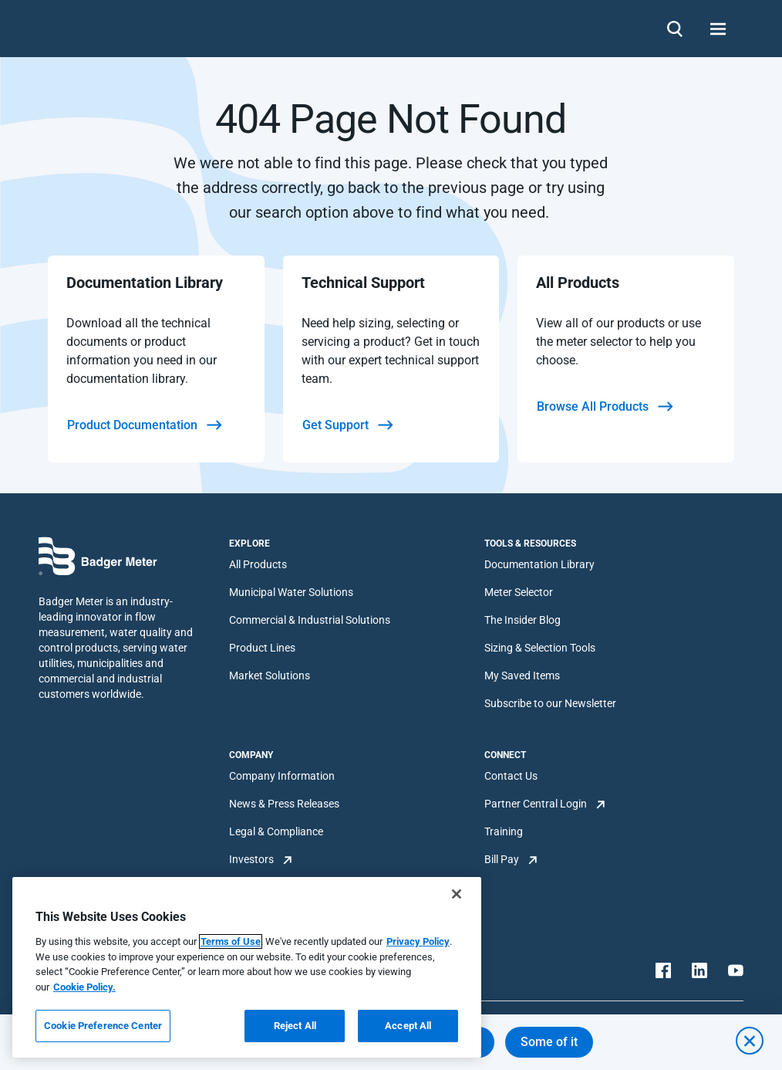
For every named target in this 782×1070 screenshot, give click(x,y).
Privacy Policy (418, 941)
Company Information (282, 776)
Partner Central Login (535, 803)
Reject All (295, 1025)
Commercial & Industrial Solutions (309, 620)
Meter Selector (518, 592)
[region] (246, 967)
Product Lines (262, 648)
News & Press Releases (284, 803)
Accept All (408, 1025)
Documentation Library (539, 564)
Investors (251, 859)
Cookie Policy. (84, 987)
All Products (258, 564)
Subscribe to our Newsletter (550, 703)
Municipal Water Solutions (291, 592)
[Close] (457, 894)
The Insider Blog (522, 620)
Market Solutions (269, 675)
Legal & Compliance (276, 831)
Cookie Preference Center (103, 1025)
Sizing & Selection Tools (539, 648)
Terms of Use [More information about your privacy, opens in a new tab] (231, 941)
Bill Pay (501, 859)
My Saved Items (522, 675)
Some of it (549, 1041)
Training (503, 831)
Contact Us (511, 776)
